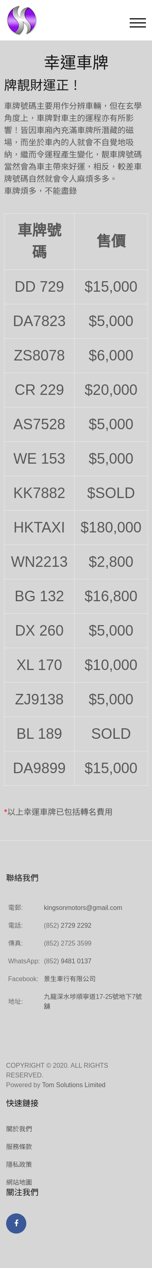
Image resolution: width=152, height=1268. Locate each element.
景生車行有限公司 (70, 978)
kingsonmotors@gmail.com (83, 907)
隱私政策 (19, 1164)
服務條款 (19, 1146)
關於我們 (19, 1129)
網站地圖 (19, 1182)
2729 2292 (76, 925)
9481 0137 (76, 961)
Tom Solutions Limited (74, 1084)
